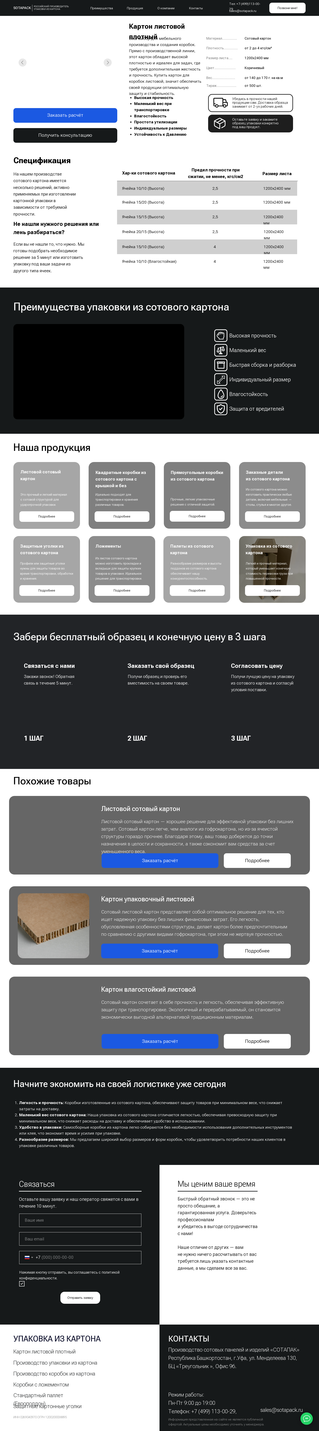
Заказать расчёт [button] (65, 115)
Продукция (135, 8)
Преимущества (101, 8)
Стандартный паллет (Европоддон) (38, 1399)
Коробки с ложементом (41, 1384)
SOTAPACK (22, 8)
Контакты (196, 8)
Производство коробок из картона (54, 1374)
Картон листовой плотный (44, 1351)
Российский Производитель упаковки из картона (51, 8)
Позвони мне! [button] (287, 8)
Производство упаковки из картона (55, 1363)
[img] (56, 702)
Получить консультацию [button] (65, 135)
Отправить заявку (80, 1298)
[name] (80, 1220)
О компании (166, 8)
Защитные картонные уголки (47, 1406)
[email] (80, 1239)
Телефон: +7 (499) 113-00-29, (202, 1411)
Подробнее (46, 516)
